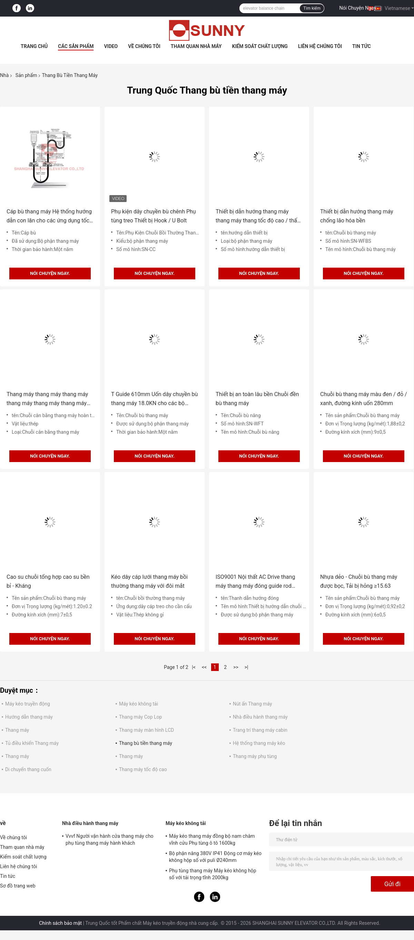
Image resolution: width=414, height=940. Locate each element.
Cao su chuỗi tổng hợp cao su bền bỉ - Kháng (48, 581)
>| (246, 667)
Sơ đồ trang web (18, 886)
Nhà (4, 75)
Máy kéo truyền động (27, 704)
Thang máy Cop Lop (140, 717)
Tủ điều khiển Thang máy (32, 743)
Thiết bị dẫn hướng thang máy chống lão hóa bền (356, 216)
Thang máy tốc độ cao (143, 769)
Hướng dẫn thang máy (29, 717)
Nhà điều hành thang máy (260, 717)
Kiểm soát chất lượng (259, 46)
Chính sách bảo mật (60, 923)
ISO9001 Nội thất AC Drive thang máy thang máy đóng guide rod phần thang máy (255, 582)
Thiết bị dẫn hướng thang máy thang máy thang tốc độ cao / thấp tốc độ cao (258, 216)
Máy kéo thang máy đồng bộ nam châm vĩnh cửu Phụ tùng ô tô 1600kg (212, 839)
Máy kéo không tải (138, 704)
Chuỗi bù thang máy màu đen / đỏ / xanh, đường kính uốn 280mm (363, 398)
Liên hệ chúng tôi (320, 46)
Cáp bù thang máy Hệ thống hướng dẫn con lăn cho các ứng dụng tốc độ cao (49, 216)
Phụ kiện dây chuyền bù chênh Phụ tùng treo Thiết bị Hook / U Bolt (153, 216)
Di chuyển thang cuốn (28, 769)
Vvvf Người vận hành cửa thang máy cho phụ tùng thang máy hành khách (110, 839)
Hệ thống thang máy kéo (259, 743)
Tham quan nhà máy (196, 46)
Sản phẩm (26, 75)
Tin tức (361, 46)
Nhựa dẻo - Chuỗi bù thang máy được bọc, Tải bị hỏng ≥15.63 (358, 581)
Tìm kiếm (312, 8)
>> (235, 667)
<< (204, 667)
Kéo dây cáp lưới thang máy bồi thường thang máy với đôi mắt (149, 581)
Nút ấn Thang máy (252, 704)
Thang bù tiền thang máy (145, 743)
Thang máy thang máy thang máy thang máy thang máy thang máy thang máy (47, 399)
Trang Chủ (34, 46)
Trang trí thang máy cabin (260, 730)
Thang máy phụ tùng (255, 756)
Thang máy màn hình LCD (146, 730)
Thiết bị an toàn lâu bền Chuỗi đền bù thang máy (257, 398)
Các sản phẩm (75, 46)
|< (194, 667)
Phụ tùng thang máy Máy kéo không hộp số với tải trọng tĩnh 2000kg (212, 874)
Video (111, 46)
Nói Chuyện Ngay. (358, 8)
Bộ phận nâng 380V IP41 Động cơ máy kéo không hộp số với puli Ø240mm (215, 857)
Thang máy (17, 730)
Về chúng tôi (144, 46)
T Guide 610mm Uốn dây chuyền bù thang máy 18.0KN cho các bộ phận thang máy (154, 399)
